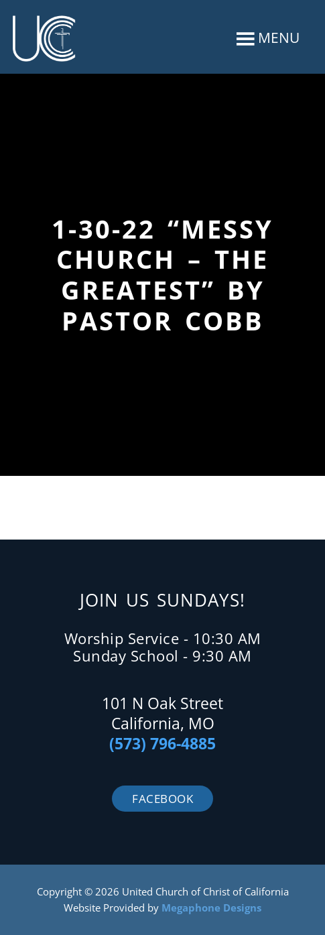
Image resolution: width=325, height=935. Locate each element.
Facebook (162, 798)
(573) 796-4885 (162, 743)
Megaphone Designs (211, 907)
